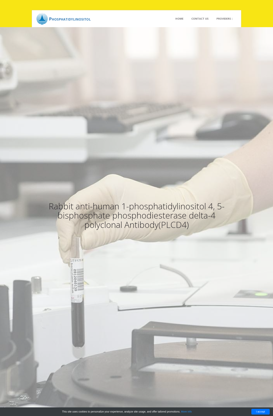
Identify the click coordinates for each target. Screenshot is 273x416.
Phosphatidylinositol (70, 19)
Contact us (200, 18)
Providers (224, 18)
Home (179, 18)
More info (186, 411)
